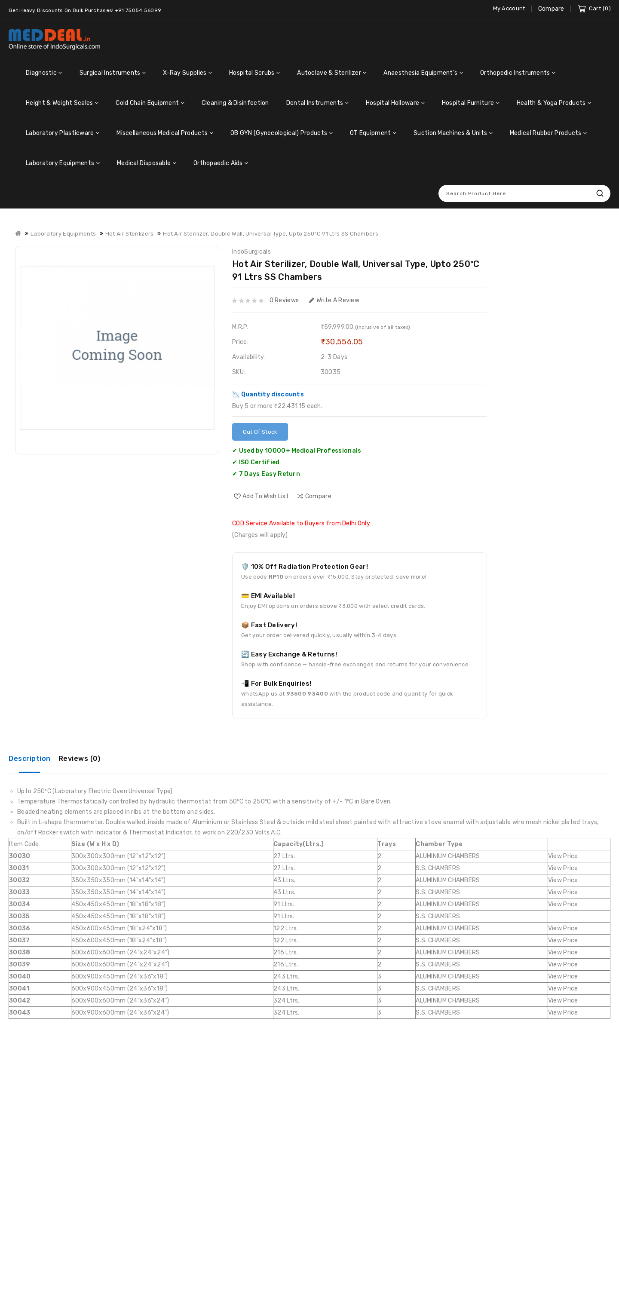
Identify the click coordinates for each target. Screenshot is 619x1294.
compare (318, 496)
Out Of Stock (260, 432)
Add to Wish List (265, 496)
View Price (563, 856)
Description (30, 758)
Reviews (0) (79, 758)
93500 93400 (307, 693)
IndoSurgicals (251, 251)
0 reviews (284, 300)
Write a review (334, 300)
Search (599, 193)
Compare (551, 8)
